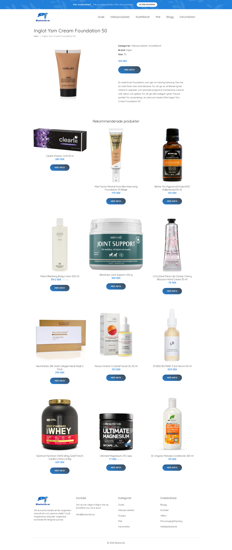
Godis (101, 18)
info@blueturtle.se (85, 516)
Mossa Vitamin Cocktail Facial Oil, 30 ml (116, 368)
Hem (36, 38)
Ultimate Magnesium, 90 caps (116, 457)
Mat (158, 18)
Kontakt (164, 512)
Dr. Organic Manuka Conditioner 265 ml (172, 457)
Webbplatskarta (168, 528)
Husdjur (122, 517)
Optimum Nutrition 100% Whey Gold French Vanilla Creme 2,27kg (59, 459)
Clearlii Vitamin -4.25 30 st (60, 158)
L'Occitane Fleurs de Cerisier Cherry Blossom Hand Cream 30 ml (172, 280)
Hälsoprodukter (120, 18)
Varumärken (187, 18)
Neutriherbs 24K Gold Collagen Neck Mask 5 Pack (59, 370)
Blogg (170, 18)
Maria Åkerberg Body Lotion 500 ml (60, 278)
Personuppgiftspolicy (171, 523)
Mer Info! (129, 72)
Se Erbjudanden (147, 4)
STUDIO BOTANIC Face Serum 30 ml (172, 368)
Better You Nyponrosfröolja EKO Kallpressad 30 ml (172, 190)
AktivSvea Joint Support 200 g (116, 276)
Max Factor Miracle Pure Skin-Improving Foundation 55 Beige (116, 190)
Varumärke (124, 528)
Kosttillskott (143, 18)
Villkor (163, 517)
